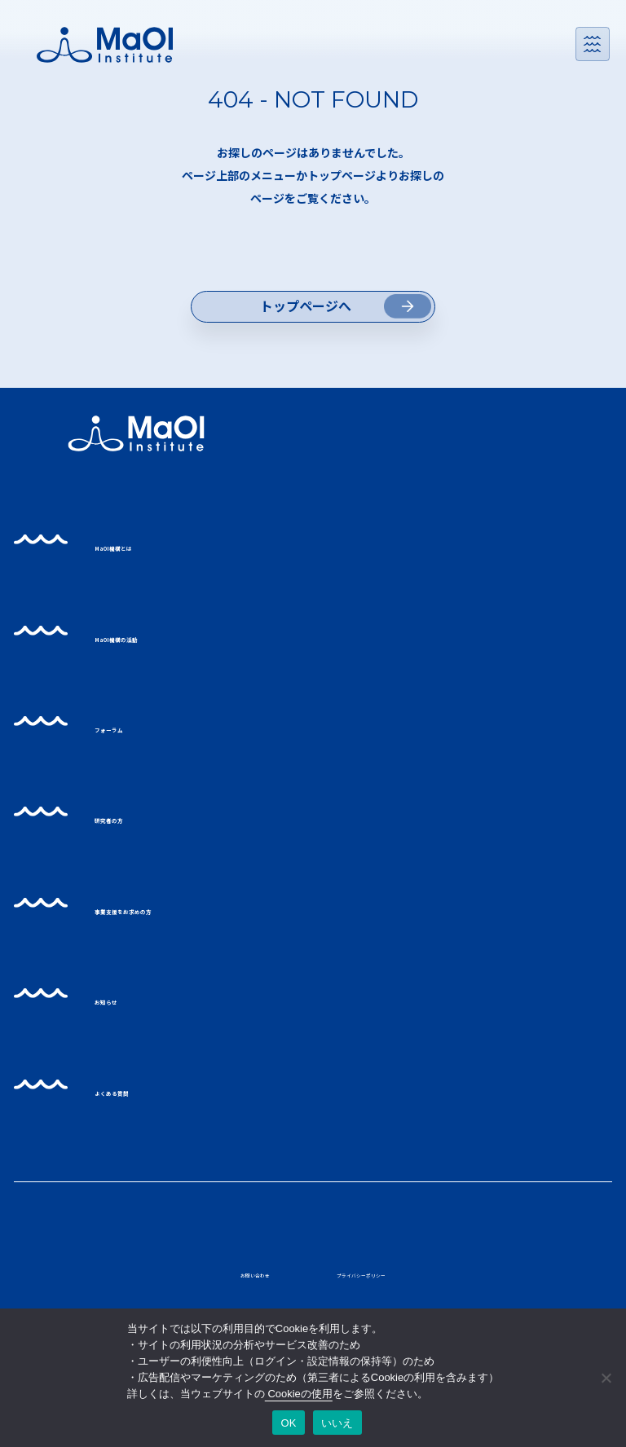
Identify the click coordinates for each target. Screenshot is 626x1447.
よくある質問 (194, 1144)
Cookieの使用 (299, 1394)
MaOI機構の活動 (214, 690)
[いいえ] (605, 1378)
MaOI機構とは (201, 600)
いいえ (337, 1423)
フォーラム (180, 781)
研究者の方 (180, 872)
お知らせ (166, 1054)
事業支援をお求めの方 (247, 962)
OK (288, 1423)
